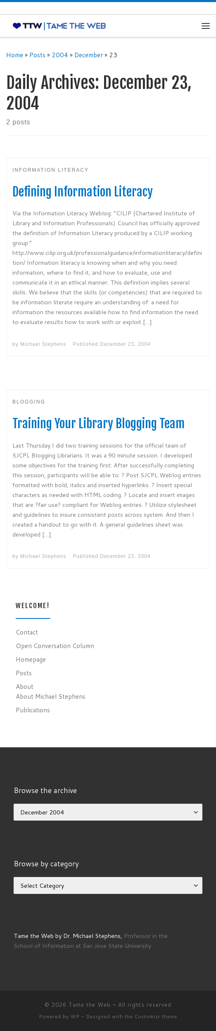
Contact (27, 632)
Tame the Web (90, 1004)
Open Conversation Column (55, 645)
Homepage (31, 659)
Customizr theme (156, 1016)
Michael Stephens (43, 344)
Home (14, 54)
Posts (37, 54)
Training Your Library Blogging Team (98, 423)
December (88, 54)
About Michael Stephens (50, 696)
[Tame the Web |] (59, 25)
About (24, 686)
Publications (33, 709)
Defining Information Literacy (82, 191)
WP (75, 1016)
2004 (60, 54)
